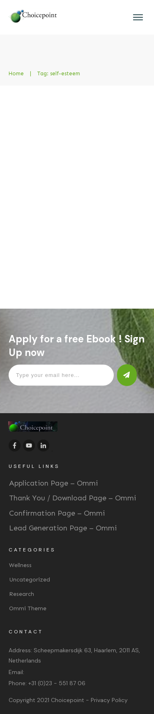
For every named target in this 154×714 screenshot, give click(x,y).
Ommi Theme (27, 608)
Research (21, 594)
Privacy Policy (109, 700)
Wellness (20, 565)
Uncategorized (29, 579)
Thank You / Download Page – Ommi (72, 497)
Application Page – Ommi (53, 483)
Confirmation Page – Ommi (57, 513)
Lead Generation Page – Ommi (63, 528)
